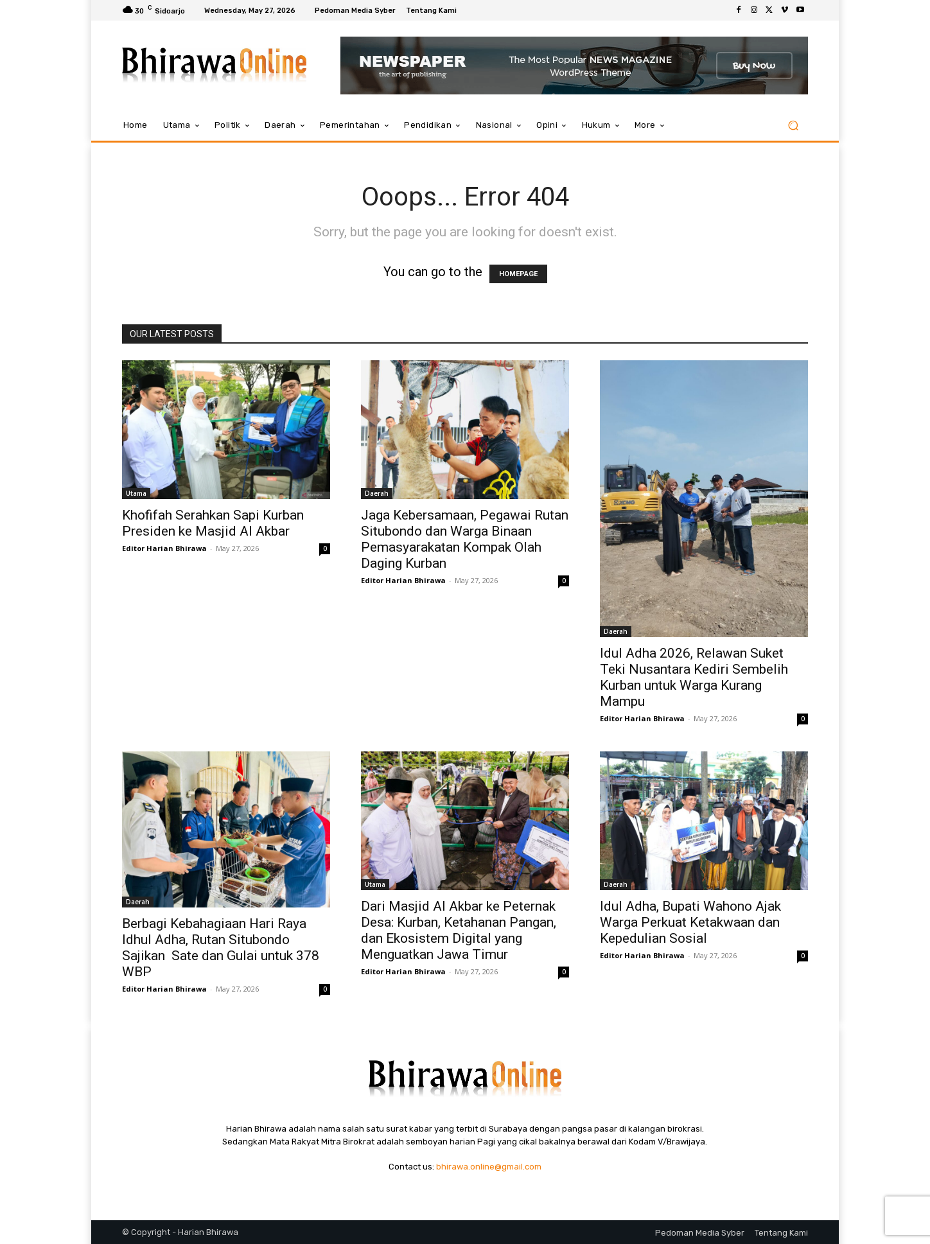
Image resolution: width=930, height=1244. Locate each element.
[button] (793, 125)
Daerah (377, 493)
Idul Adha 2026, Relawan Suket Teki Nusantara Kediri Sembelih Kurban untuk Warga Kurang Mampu (694, 677)
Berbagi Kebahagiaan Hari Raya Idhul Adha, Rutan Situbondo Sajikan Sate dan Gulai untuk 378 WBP (220, 947)
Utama (136, 493)
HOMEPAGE (518, 274)
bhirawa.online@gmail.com (488, 1166)
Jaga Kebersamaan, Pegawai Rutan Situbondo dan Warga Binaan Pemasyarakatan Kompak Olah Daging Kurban (464, 539)
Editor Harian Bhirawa (164, 548)
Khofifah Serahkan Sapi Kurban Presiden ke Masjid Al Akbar (213, 523)
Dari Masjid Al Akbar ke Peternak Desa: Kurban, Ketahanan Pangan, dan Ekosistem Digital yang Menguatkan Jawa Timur (458, 930)
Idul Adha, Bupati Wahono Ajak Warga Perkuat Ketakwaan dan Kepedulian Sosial (690, 922)
